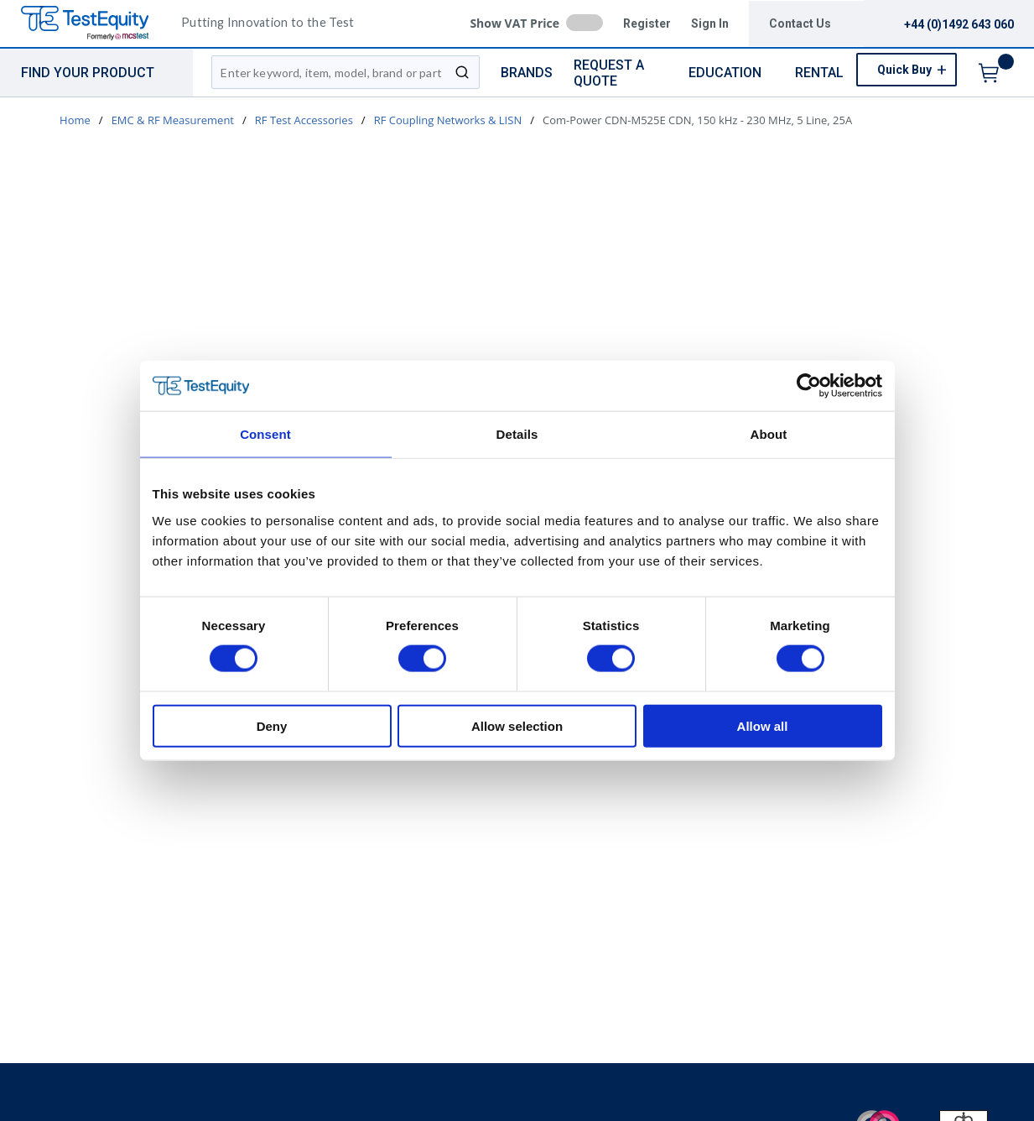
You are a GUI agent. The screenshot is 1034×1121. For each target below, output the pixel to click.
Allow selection (517, 725)
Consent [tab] (265, 434)
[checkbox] (584, 22)
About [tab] (769, 434)
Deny (272, 725)
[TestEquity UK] (95, 24)
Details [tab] (517, 434)
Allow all (762, 725)
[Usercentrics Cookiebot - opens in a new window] (808, 386)
